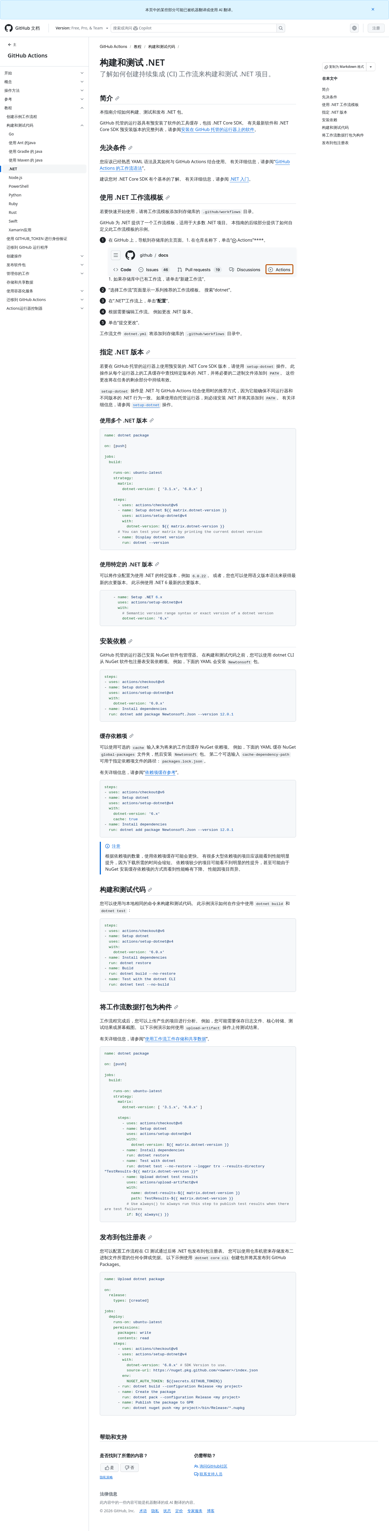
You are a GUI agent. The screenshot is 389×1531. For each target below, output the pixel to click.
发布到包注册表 (126, 1236)
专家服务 (195, 1510)
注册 (376, 28)
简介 (109, 97)
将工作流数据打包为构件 (139, 1006)
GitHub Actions (27, 55)
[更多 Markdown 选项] (370, 66)
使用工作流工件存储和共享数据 (175, 1039)
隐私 (155, 1510)
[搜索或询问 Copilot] (198, 28)
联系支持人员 (208, 1474)
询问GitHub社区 (211, 1466)
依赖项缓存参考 (160, 772)
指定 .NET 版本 (125, 351)
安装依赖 (116, 640)
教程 (137, 46)
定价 (179, 1510)
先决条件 (116, 147)
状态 (167, 1510)
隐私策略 (106, 1477)
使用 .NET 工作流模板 (135, 197)
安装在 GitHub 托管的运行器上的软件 (217, 129)
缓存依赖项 (117, 736)
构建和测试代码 (161, 46)
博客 (211, 1510)
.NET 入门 (239, 179)
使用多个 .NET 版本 (127, 420)
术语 (143, 1510)
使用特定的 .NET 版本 (129, 564)
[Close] (373, 9)
